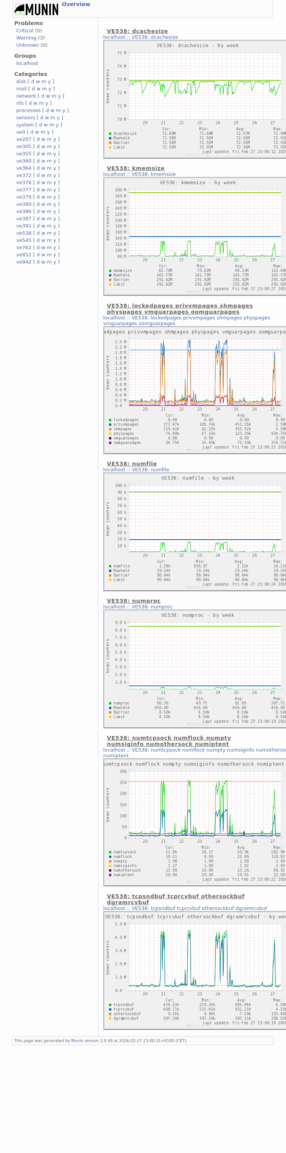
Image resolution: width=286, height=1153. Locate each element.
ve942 (24, 262)
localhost (27, 63)
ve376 (24, 182)
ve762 (24, 247)
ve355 (24, 153)
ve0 (20, 132)
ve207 (24, 139)
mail (21, 89)
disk (21, 81)
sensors (25, 117)
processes (28, 110)
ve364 (24, 168)
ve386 (24, 211)
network (26, 96)
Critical (24, 30)
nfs (20, 103)
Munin (77, 1040)
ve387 (24, 218)
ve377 (24, 190)
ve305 (24, 146)
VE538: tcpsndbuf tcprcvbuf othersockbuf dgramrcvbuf (199, 908)
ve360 (24, 161)
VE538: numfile (150, 469)
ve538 (24, 233)
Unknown (27, 45)
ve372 (24, 175)
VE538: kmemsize (154, 174)
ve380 (24, 204)
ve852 (24, 254)
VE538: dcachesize (155, 37)
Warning (26, 38)
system (25, 125)
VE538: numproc (152, 607)
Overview (76, 4)
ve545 (24, 240)
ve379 (24, 197)
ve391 (24, 226)
